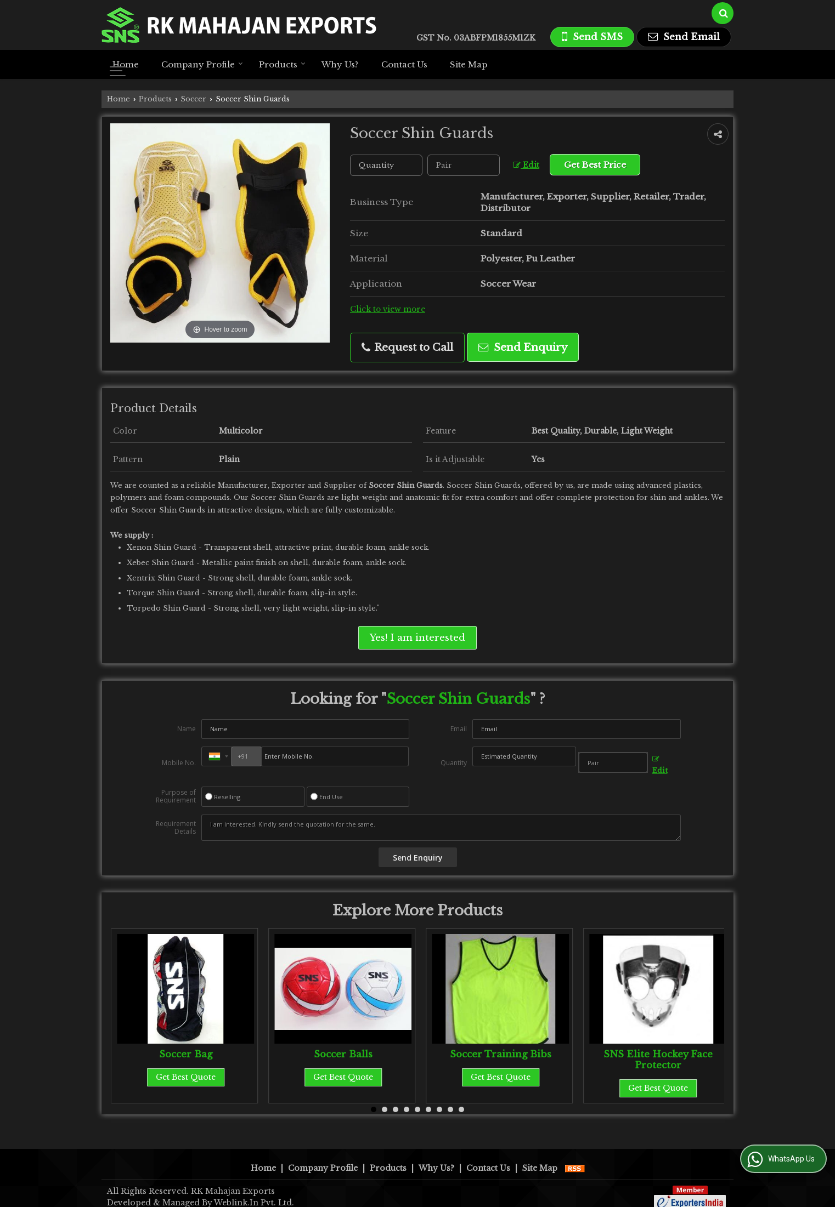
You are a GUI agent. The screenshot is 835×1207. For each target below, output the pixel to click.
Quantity (454, 762)
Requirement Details (176, 827)
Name (186, 728)
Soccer (193, 99)
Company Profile (202, 64)
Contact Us (404, 64)
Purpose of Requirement (176, 796)
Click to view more (387, 309)
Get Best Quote (186, 1077)
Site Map (468, 64)
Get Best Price (595, 165)
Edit (526, 165)
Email (458, 728)
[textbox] (463, 165)
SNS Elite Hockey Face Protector (658, 1060)
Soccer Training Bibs (500, 1054)
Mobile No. (179, 762)
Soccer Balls (343, 1054)
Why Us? (340, 64)
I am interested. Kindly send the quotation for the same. (441, 828)
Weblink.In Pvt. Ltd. (254, 1191)
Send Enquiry (522, 347)
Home (125, 64)
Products (282, 64)
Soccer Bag (185, 1054)
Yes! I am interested (417, 638)
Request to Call (407, 347)
